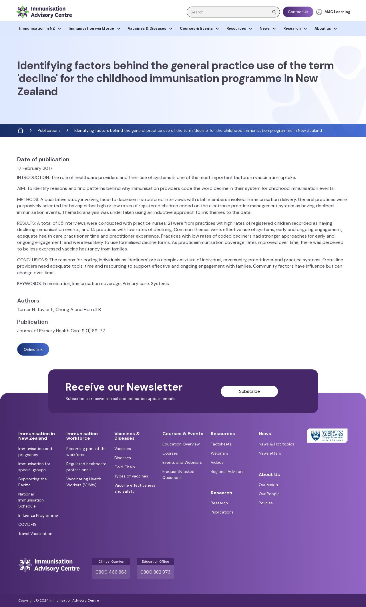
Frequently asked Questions (178, 474)
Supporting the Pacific (32, 481)
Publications (49, 130)
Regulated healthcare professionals (86, 466)
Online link (33, 349)
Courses (170, 453)
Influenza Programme (38, 515)
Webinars (219, 453)
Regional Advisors (227, 471)
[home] (44, 11)
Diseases (122, 457)
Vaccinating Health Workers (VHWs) (83, 481)
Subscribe (249, 391)
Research (219, 502)
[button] (40, 28)
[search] (233, 12)
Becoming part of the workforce (86, 451)
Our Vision (268, 484)
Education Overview (181, 444)
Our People (269, 493)
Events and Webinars (182, 462)
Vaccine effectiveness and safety (134, 488)
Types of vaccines (131, 476)
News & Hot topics (276, 444)
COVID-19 (27, 524)
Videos (217, 462)
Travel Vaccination (35, 533)
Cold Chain (124, 466)
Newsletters (270, 453)
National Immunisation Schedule (31, 500)
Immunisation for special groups (34, 466)
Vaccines (122, 448)
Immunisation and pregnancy (35, 451)
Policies (266, 502)
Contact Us (298, 11)
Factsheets (221, 444)
